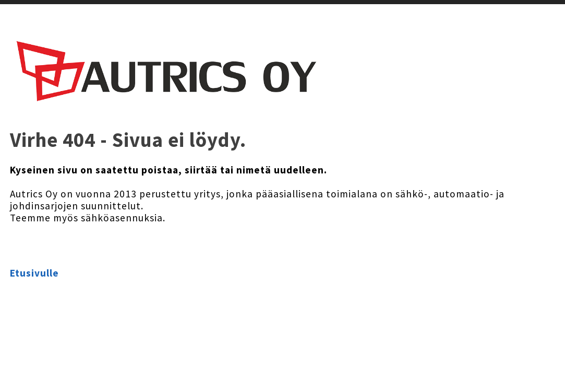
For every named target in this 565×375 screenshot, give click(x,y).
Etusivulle (34, 273)
